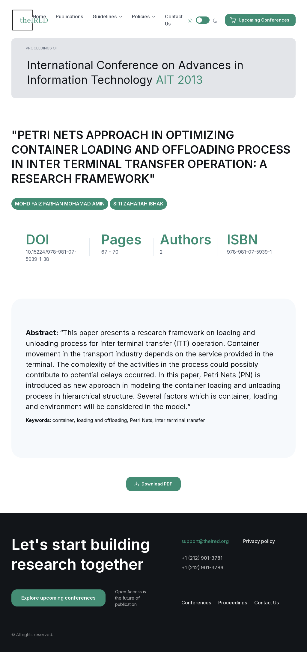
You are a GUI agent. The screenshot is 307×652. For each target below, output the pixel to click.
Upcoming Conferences (259, 20)
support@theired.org (205, 541)
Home (39, 16)
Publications (69, 16)
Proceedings (232, 603)
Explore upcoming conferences (58, 598)
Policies (141, 16)
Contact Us (174, 20)
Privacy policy (259, 541)
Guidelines (105, 16)
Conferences (196, 603)
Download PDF (153, 484)
